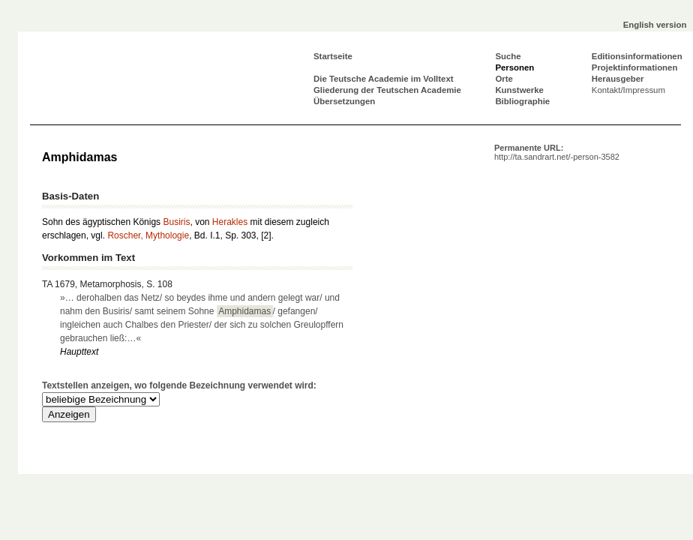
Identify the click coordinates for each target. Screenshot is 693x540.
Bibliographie (522, 101)
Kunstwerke (519, 90)
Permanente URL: (557, 152)
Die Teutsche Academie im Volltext (384, 78)
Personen (514, 67)
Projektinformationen (635, 67)
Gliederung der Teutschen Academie (387, 90)
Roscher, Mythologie (148, 235)
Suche (507, 56)
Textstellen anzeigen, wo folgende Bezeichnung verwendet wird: (179, 385)
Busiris (176, 222)
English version (655, 24)
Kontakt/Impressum (628, 90)
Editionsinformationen (637, 56)
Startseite (333, 56)
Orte (503, 78)
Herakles (230, 222)
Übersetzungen (344, 101)
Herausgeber (618, 78)
